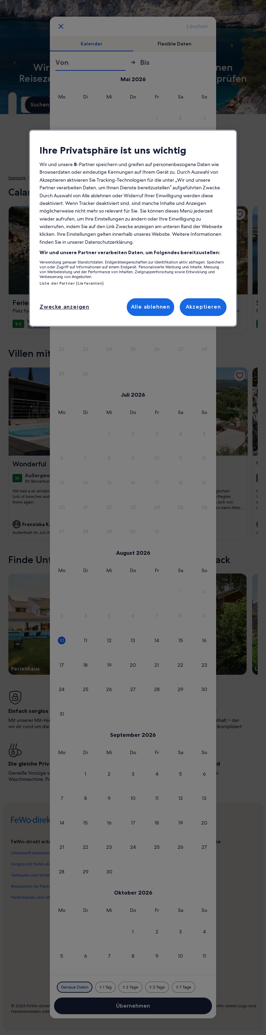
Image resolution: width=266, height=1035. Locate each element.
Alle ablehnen (150, 306)
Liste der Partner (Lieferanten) (71, 283)
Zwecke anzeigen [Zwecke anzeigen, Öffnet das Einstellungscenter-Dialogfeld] (64, 306)
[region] (133, 228)
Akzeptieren (203, 306)
